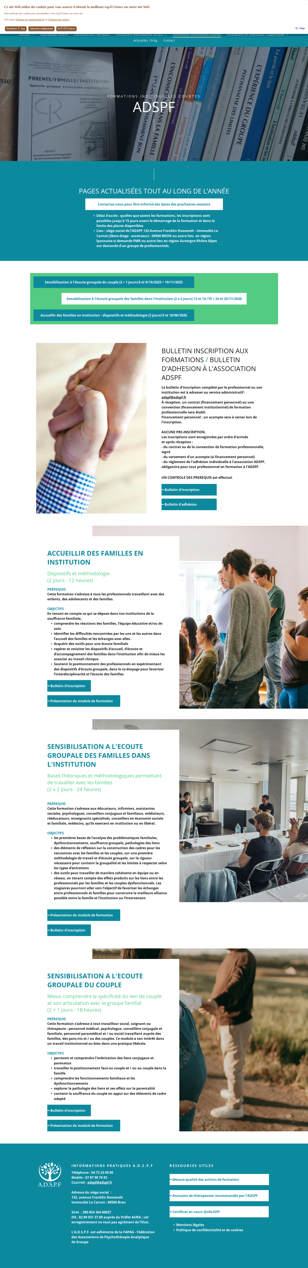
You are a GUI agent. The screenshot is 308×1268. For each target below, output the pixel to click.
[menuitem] (27, 35)
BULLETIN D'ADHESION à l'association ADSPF (209, 368)
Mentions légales (190, 1225)
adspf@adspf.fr (174, 397)
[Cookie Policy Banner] (154, 17)
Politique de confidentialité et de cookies (209, 1230)
